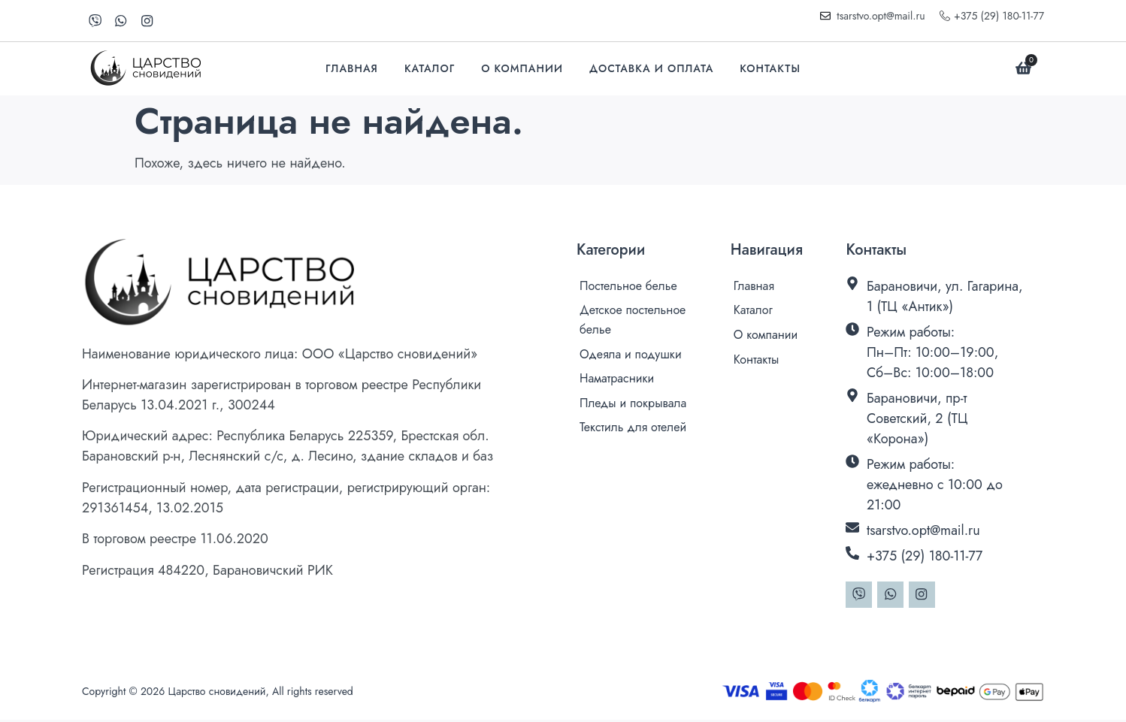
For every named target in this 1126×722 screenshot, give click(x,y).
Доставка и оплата (651, 69)
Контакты (770, 69)
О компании (522, 69)
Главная (351, 69)
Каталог (429, 69)
